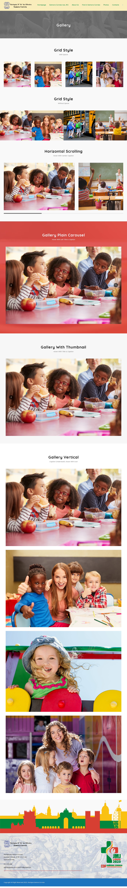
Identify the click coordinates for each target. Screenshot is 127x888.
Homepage (41, 5)
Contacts (115, 5)
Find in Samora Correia (91, 5)
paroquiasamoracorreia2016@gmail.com (17, 869)
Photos (106, 5)
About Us (75, 5)
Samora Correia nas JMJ (58, 5)
